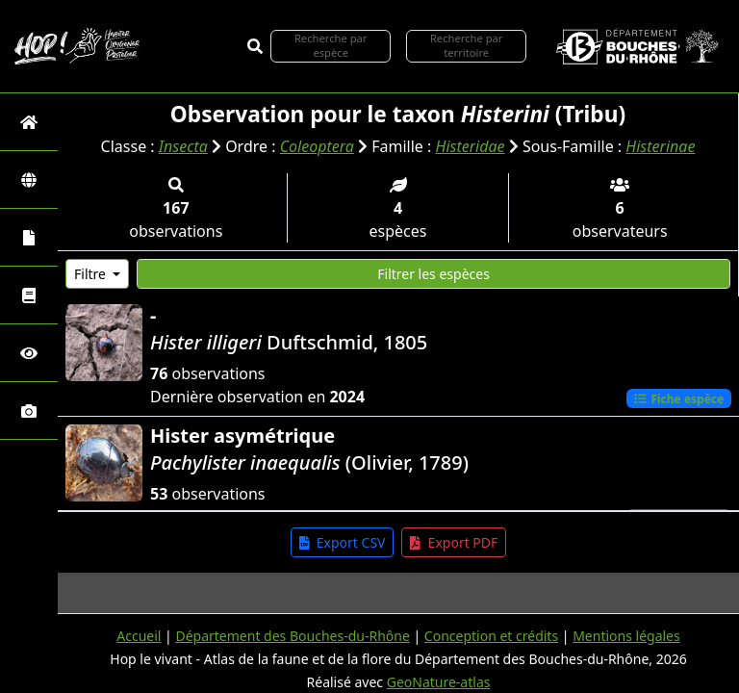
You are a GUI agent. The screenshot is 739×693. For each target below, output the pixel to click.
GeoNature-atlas (439, 682)
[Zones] (29, 179)
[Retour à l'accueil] (29, 121)
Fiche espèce (678, 398)
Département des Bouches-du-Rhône (292, 636)
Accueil (138, 636)
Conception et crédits (491, 636)
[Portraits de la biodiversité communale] (29, 237)
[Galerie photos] (29, 410)
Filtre (92, 274)
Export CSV (342, 542)
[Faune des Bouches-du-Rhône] (29, 295)
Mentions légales (626, 636)
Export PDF (453, 542)
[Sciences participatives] (29, 352)
